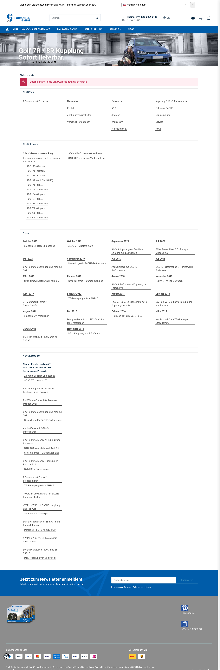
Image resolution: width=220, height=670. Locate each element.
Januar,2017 (118, 293)
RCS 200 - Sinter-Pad (37, 217)
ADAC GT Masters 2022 (80, 246)
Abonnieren (187, 580)
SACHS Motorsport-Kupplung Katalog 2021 (42, 269)
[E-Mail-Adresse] (143, 580)
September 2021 (120, 241)
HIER (133, 667)
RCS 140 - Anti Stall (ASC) (40, 180)
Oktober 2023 (30, 241)
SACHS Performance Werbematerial (86, 158)
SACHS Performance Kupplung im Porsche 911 (129, 286)
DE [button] (168, 17)
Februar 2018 (74, 276)
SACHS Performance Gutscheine (85, 153)
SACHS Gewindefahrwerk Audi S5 (41, 281)
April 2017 (28, 293)
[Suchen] (72, 17)
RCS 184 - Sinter (35, 199)
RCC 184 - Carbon (36, 175)
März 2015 (161, 311)
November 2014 (75, 328)
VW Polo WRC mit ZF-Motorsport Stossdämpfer (172, 321)
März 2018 (28, 276)
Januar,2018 (118, 276)
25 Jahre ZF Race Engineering (39, 246)
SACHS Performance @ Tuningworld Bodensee (174, 269)
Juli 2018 (160, 258)
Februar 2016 (118, 311)
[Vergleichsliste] (201, 18)
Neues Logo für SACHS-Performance (87, 263)
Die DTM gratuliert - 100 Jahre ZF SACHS (40, 339)
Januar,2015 (29, 328)
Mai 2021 (28, 258)
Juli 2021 (160, 241)
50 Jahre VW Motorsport (36, 316)
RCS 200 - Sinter (35, 213)
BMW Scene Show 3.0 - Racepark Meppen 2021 (173, 251)
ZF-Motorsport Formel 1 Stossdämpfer (35, 304)
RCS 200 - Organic (36, 208)
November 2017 (164, 276)
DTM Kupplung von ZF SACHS (84, 333)
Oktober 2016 (163, 293)
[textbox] (154, 5)
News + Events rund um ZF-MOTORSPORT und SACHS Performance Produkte (37, 367)
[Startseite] (18, 17)
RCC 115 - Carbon (36, 166)
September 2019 (76, 258)
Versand (45, 667)
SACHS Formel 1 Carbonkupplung (85, 281)
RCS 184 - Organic (36, 194)
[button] (193, 18)
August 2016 (29, 311)
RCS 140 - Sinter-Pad (37, 189)
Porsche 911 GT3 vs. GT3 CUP (128, 316)
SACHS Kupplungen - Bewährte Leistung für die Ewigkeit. (127, 251)
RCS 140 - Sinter (35, 185)
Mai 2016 (72, 311)
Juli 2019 (116, 258)
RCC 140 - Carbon (36, 171)
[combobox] (154, 5)
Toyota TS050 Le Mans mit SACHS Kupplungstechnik (129, 304)
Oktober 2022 (74, 241)
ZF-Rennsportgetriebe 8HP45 (83, 298)
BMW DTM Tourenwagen (170, 281)
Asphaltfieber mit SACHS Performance (124, 269)
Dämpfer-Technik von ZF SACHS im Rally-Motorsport (85, 321)
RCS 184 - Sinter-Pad (37, 203)
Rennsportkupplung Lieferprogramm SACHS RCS (41, 160)
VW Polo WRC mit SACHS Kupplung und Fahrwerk (174, 304)
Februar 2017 (74, 293)
